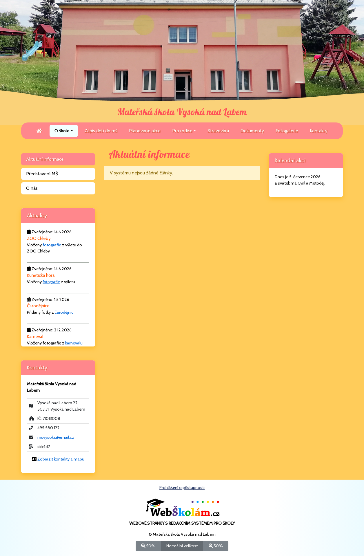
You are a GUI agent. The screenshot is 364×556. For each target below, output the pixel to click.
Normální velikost (182, 545)
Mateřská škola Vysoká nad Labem (182, 112)
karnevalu (74, 343)
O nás (32, 188)
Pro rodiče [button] (182, 130)
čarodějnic (64, 312)
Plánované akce (145, 130)
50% (148, 545)
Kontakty (318, 130)
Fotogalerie (287, 130)
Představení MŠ (42, 173)
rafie (56, 281)
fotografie (52, 245)
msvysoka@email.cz (55, 437)
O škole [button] (62, 130)
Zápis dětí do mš (101, 130)
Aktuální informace (45, 159)
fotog (47, 282)
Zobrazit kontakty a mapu (60, 459)
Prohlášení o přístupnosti (182, 487)
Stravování (218, 130)
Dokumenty (252, 130)
